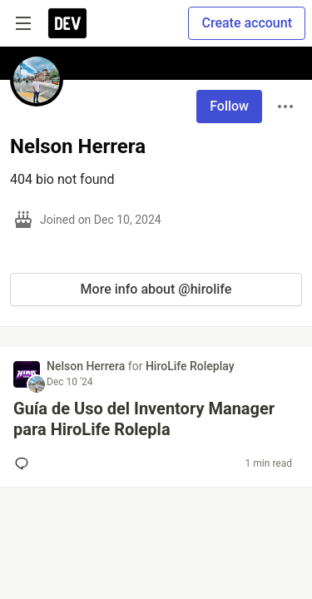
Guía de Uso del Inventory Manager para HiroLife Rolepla (144, 419)
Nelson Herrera (87, 366)
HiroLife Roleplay (190, 366)
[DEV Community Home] (67, 23)
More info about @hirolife (156, 289)
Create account (246, 23)
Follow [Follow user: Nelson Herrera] (229, 106)
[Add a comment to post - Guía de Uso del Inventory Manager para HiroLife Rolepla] (25, 463)
